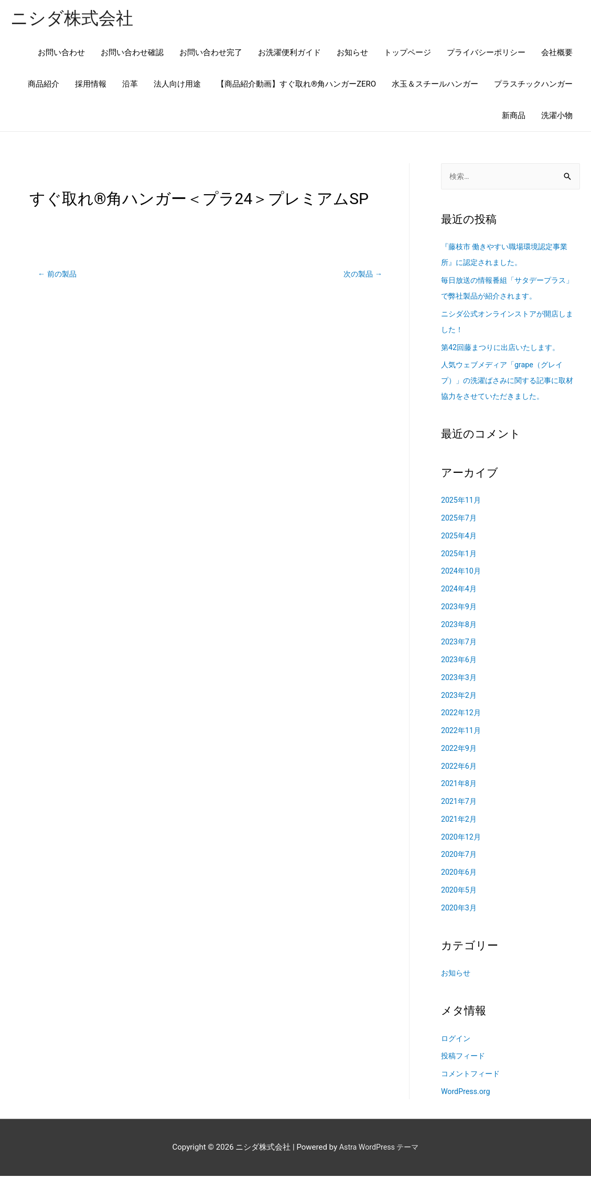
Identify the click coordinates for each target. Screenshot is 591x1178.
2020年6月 (460, 874)
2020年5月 (460, 892)
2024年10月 (462, 573)
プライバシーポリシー (486, 53)
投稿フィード (464, 1058)
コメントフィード (472, 1075)
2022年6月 (460, 768)
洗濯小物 (557, 116)
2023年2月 (460, 697)
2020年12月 (462, 839)
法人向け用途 (177, 85)
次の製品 (361, 275)
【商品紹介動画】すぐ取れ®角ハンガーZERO (296, 85)
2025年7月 (460, 520)
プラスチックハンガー (533, 85)
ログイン (456, 1040)
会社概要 (557, 53)
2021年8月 (460, 786)
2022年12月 (462, 715)
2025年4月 (460, 538)
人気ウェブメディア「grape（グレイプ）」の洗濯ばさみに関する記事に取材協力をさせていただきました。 (508, 383)
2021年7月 (460, 803)
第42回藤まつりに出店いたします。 (504, 349)
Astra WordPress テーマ (379, 1149)
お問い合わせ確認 (132, 53)
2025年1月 (460, 555)
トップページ (407, 53)
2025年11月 (462, 502)
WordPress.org (467, 1093)
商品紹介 (43, 85)
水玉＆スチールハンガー (435, 85)
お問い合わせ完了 (210, 53)
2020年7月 (460, 857)
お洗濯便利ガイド (289, 53)
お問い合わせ (61, 53)
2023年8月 (460, 626)
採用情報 (90, 85)
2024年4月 (460, 591)
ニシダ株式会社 (75, 18)
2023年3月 (460, 679)
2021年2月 (460, 821)
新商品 (513, 116)
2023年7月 (460, 644)
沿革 (130, 85)
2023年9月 (460, 608)
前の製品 (58, 275)
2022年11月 (462, 732)
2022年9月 (460, 750)
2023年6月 (460, 661)
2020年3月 (460, 910)
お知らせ (352, 53)
